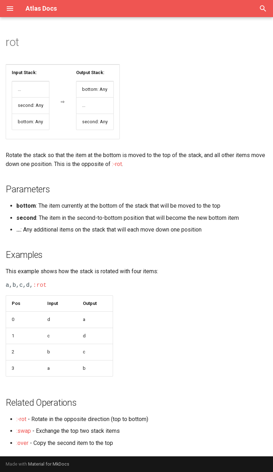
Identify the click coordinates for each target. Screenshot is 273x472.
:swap (23, 430)
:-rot (117, 164)
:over (22, 443)
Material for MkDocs (48, 464)
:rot (40, 285)
